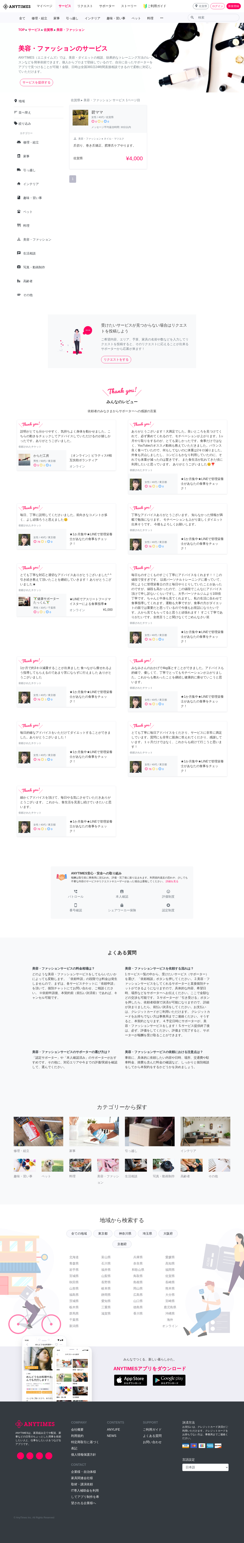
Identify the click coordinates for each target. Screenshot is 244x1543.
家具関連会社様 (82, 1478)
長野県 (106, 1282)
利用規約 (77, 1435)
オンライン (170, 1326)
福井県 (106, 1269)
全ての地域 (79, 1233)
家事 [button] (56, 18)
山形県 (74, 1288)
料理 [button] (150, 18)
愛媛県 (170, 1257)
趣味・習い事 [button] (116, 18)
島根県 (138, 1282)
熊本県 (170, 1288)
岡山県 (138, 1288)
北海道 (74, 1257)
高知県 (170, 1263)
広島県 (138, 1294)
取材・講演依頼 (82, 1484)
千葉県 (74, 1319)
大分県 (170, 1294)
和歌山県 (138, 1269)
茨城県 (74, 1301)
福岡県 (170, 1269)
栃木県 (74, 1307)
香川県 (138, 1313)
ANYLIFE (113, 1429)
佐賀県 (170, 1276)
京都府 (122, 1244)
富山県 (106, 1257)
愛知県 (106, 1301)
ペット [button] (136, 18)
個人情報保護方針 (83, 1454)
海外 (170, 1319)
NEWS (111, 1435)
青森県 (74, 1263)
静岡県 (106, 1294)
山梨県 (106, 1276)
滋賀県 (106, 1313)
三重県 (106, 1307)
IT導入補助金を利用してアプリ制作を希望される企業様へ (85, 1497)
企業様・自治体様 (83, 1471)
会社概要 (77, 1429)
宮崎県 (170, 1301)
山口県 (138, 1301)
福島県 (74, 1294)
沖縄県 (170, 1313)
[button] (201, 6)
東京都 (103, 1233)
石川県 (106, 1263)
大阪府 (168, 1233)
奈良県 (138, 1263)
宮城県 (74, 1276)
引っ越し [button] (72, 18)
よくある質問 (152, 1435)
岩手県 (74, 1269)
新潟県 (74, 1326)
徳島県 (138, 1307)
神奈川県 (125, 1233)
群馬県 (74, 1313)
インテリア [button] (92, 18)
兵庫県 (138, 1257)
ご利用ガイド (152, 1429)
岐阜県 (106, 1288)
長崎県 (170, 1282)
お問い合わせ (152, 1442)
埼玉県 (147, 1233)
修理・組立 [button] (39, 18)
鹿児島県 (170, 1307)
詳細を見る (172, 881)
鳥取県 (138, 1276)
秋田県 (74, 1282)
